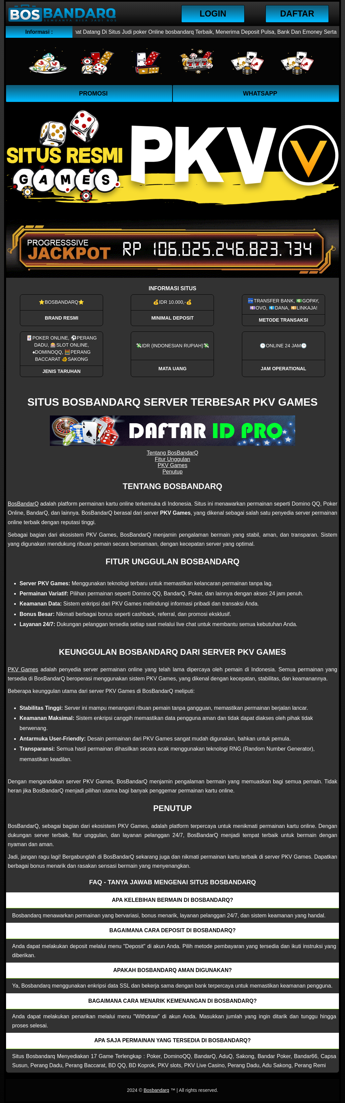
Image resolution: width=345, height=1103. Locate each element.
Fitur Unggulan (172, 459)
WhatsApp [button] (260, 93)
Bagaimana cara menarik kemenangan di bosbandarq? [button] (172, 1001)
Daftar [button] (297, 13)
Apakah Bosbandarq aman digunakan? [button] (172, 970)
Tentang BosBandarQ (172, 453)
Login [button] (212, 13)
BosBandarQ (23, 504)
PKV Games (172, 465)
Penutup (172, 472)
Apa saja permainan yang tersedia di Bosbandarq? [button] (172, 1040)
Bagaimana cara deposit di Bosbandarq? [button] (172, 930)
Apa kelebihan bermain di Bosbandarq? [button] (172, 900)
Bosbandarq (156, 1090)
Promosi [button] (93, 93)
